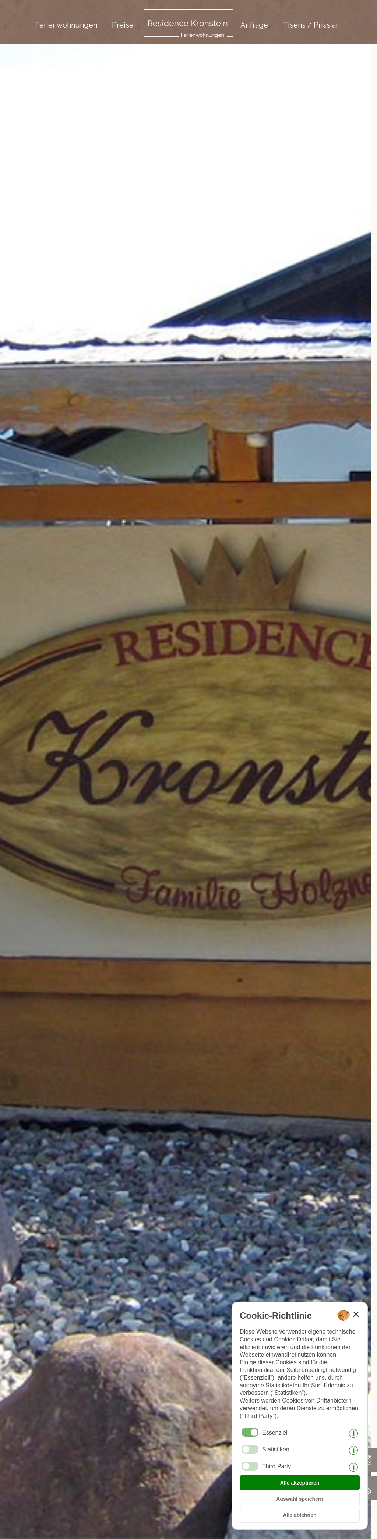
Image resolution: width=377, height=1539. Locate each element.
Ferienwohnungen (66, 25)
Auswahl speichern (299, 1499)
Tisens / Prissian (311, 25)
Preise (123, 25)
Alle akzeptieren (300, 1483)
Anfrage (254, 25)
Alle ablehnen (299, 1515)
